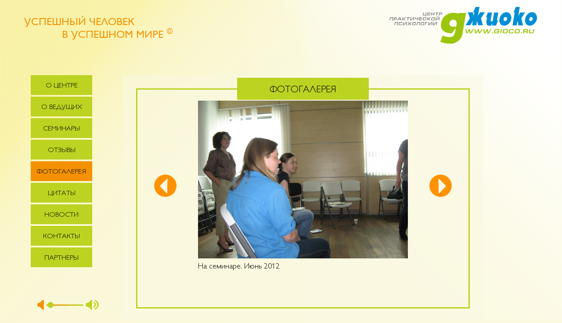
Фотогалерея (61, 172)
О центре (62, 86)
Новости (61, 215)
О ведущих (61, 107)
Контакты (61, 236)
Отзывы (62, 150)
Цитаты (62, 193)
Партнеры (61, 258)
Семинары (61, 129)
